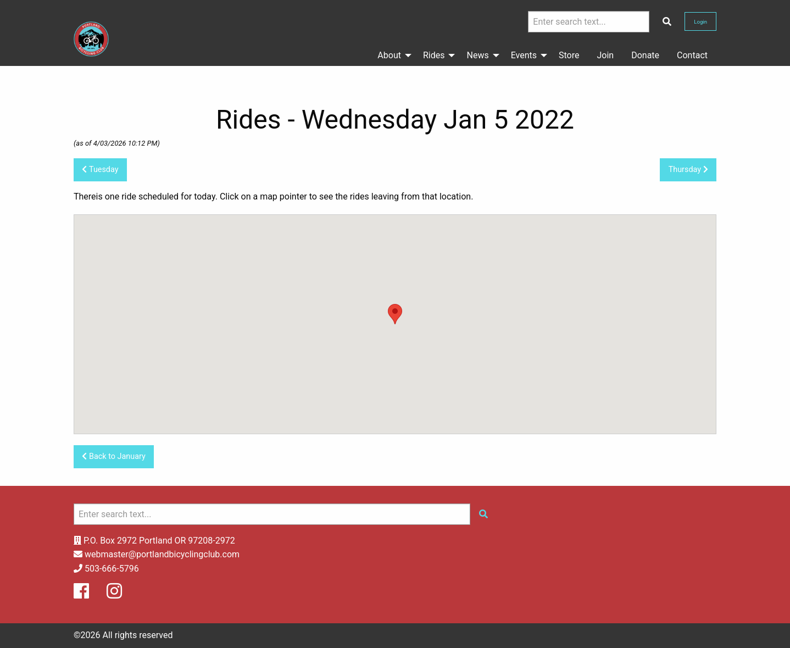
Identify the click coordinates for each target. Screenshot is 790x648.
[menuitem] (391, 55)
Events (524, 55)
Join (605, 55)
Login (700, 22)
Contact (692, 55)
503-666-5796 (112, 568)
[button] (395, 314)
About (389, 55)
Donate (645, 55)
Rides (434, 55)
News (477, 55)
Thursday (688, 169)
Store (569, 55)
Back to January (113, 456)
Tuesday (100, 169)
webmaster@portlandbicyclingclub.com (162, 554)
